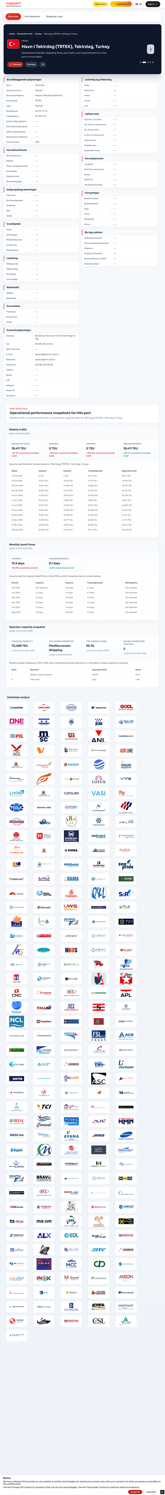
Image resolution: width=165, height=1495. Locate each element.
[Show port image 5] (153, 62)
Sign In (153, 4)
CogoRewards (121, 4)
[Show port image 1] (142, 62)
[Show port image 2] (145, 62)
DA (139, 4)
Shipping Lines (54, 16)
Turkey (38, 34)
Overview (13, 16)
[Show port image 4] (150, 62)
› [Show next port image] (151, 48)
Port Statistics (32, 16)
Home (12, 34)
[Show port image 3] (147, 62)
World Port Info (24, 34)
